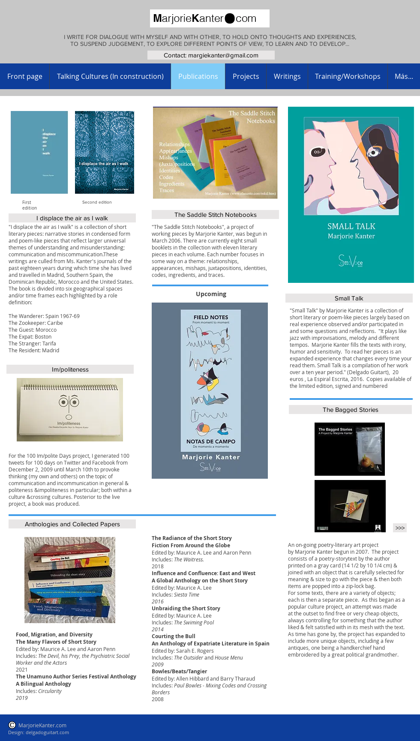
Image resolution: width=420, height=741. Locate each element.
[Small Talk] (349, 298)
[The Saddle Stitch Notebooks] (215, 214)
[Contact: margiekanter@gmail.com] (211, 55)
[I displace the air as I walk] (72, 217)
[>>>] (400, 527)
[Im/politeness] (70, 369)
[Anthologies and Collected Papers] (72, 523)
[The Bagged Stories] (350, 409)
